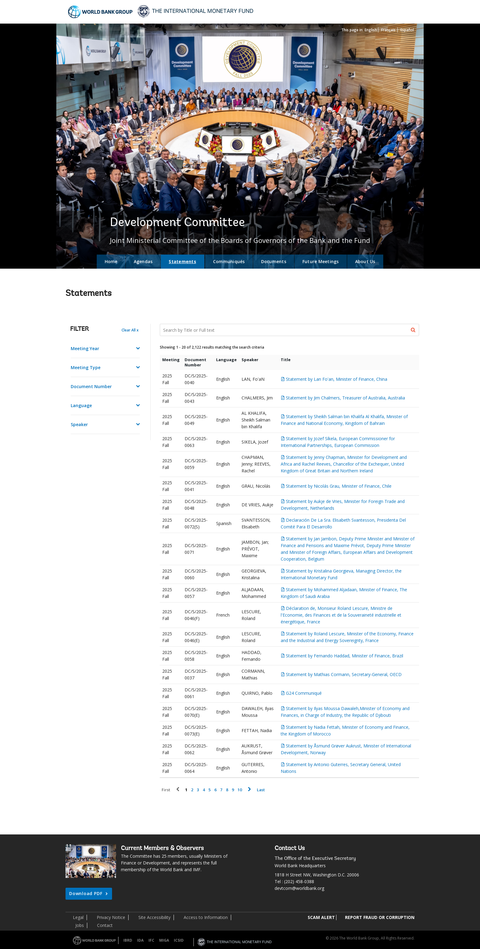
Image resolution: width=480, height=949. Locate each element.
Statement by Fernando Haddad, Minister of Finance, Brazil (344, 656)
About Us (365, 261)
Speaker (79, 424)
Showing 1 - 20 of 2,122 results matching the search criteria (212, 347)
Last (261, 789)
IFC (151, 940)
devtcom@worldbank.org (299, 888)
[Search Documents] (289, 330)
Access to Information (206, 917)
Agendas (143, 261)
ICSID (179, 940)
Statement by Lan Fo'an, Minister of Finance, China (336, 379)
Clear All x (130, 330)
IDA (140, 940)
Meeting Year (85, 348)
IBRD (127, 940)
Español (407, 29)
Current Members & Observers (162, 848)
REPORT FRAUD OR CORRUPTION (379, 917)
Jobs (79, 925)
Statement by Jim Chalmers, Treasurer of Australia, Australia (345, 398)
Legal (78, 917)
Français (388, 29)
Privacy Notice (111, 917)
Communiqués (229, 261)
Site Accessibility (154, 917)
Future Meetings (320, 261)
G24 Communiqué (304, 693)
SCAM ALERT (321, 917)
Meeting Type (85, 367)
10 (240, 789)
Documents (273, 261)
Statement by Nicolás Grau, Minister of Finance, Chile (339, 486)
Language (81, 405)
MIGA (164, 940)
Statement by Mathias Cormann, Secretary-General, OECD (344, 674)
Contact (105, 925)
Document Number (91, 386)
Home (111, 261)
